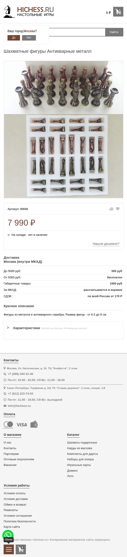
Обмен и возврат (15, 504)
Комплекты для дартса (82, 454)
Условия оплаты (14, 493)
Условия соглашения (18, 515)
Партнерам (11, 454)
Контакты (10, 448)
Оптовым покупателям (19, 459)
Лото (70, 476)
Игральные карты (79, 465)
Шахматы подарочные (82, 442)
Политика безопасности (20, 521)
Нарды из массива (79, 448)
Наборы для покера (80, 459)
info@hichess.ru (19, 406)
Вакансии (10, 465)
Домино (72, 470)
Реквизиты (11, 510)
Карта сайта (12, 526)
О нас (7, 442)
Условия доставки (16, 499)
